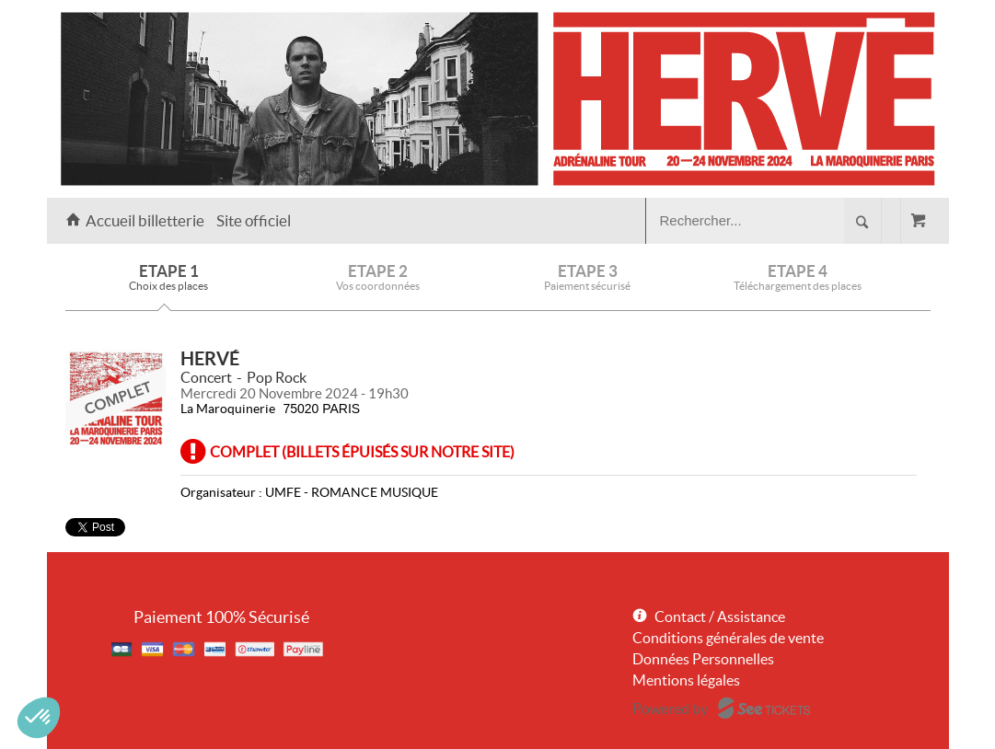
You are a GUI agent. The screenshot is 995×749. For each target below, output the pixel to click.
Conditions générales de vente (728, 637)
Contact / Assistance (719, 616)
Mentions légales (686, 680)
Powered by (670, 708)
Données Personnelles (703, 659)
